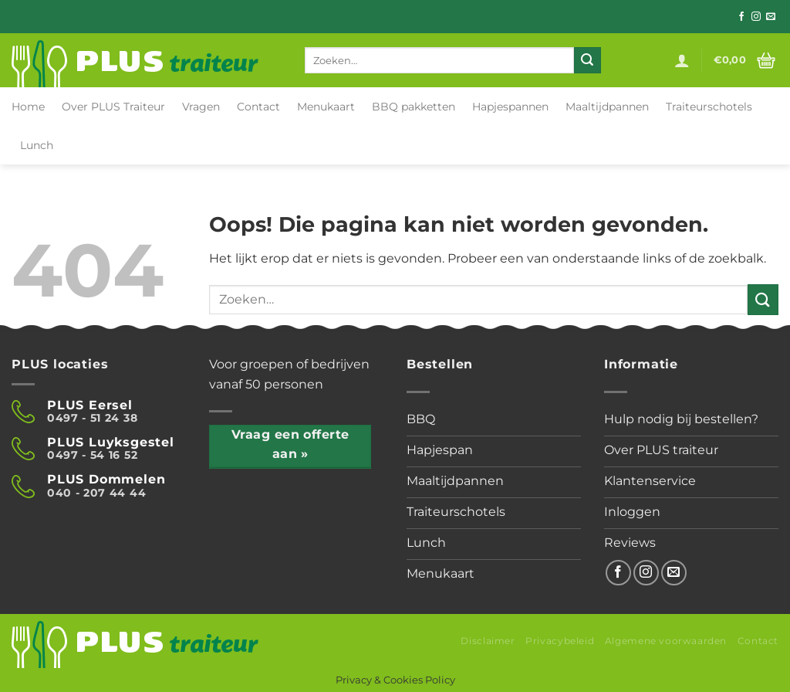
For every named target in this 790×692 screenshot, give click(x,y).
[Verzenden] (587, 60)
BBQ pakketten (413, 107)
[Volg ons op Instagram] (756, 17)
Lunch (36, 145)
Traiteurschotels (709, 107)
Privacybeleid (559, 640)
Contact (258, 107)
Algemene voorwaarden (666, 640)
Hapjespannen (510, 107)
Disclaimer (488, 640)
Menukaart (326, 107)
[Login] (682, 60)
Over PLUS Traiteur (113, 107)
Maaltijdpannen (607, 107)
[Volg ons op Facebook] (741, 17)
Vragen (201, 107)
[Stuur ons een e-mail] (770, 17)
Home (28, 107)
